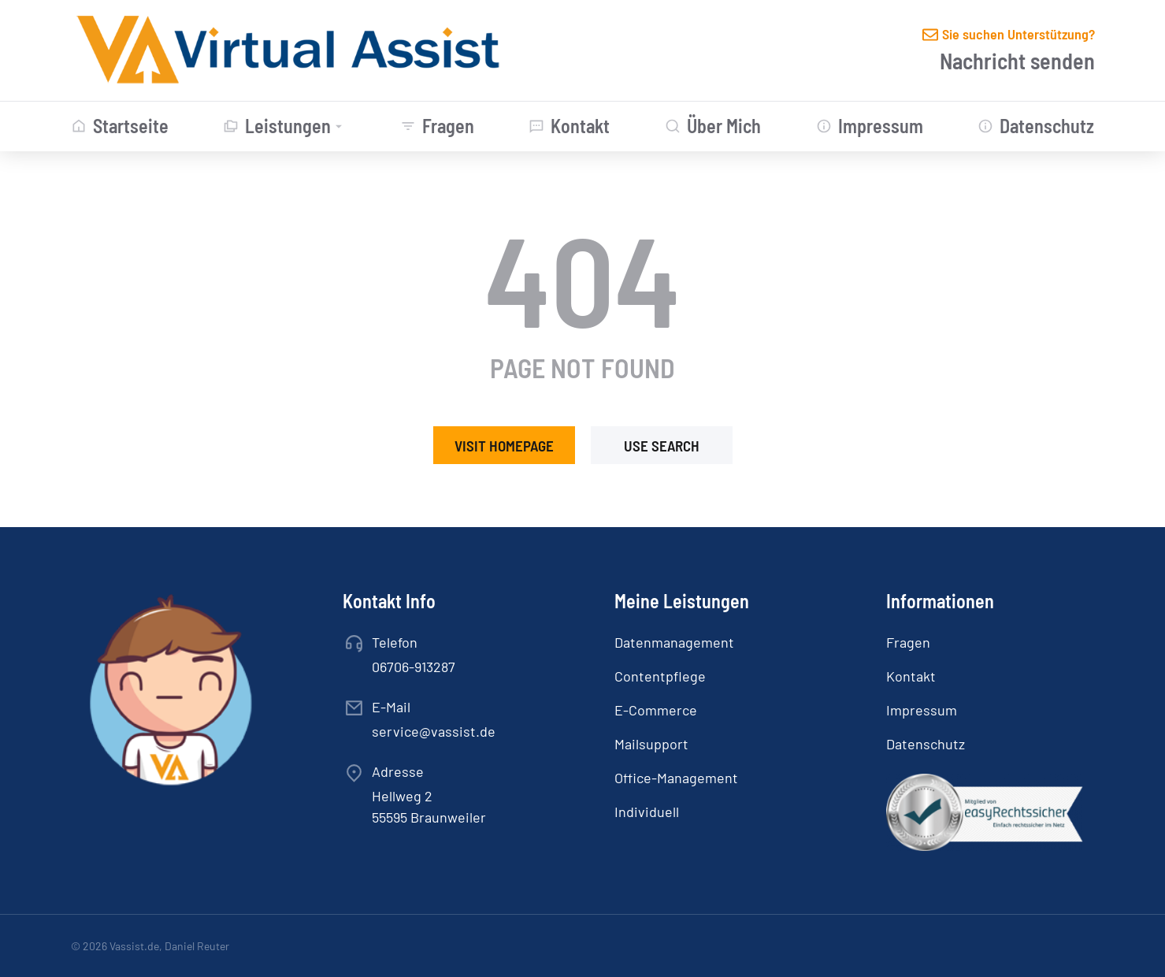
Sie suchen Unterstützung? (1018, 34)
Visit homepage (504, 445)
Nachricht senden (1017, 60)
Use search (661, 445)
